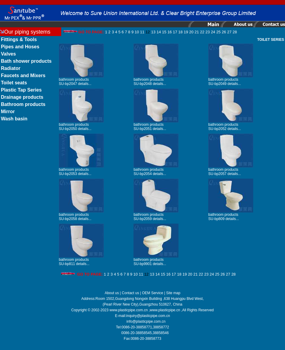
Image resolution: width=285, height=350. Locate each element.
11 (142, 32)
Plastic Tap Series (21, 89)
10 (137, 32)
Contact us (130, 293)
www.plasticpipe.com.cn (129, 310)
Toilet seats (14, 82)
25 (218, 32)
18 (180, 32)
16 (169, 32)
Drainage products (22, 97)
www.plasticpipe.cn (165, 310)
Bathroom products (23, 104)
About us (112, 293)
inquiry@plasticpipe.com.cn (148, 316)
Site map (173, 293)
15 (164, 32)
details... (85, 84)
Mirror (8, 111)
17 (175, 32)
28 (234, 32)
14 (159, 32)
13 (153, 32)
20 (191, 32)
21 (197, 32)
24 (213, 32)
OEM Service (152, 293)
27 (229, 32)
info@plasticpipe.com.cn (146, 321)
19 (186, 32)
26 (224, 32)
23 (208, 32)
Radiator (10, 68)
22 (202, 32)
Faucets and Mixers (23, 75)
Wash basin (14, 118)
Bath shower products (26, 61)
